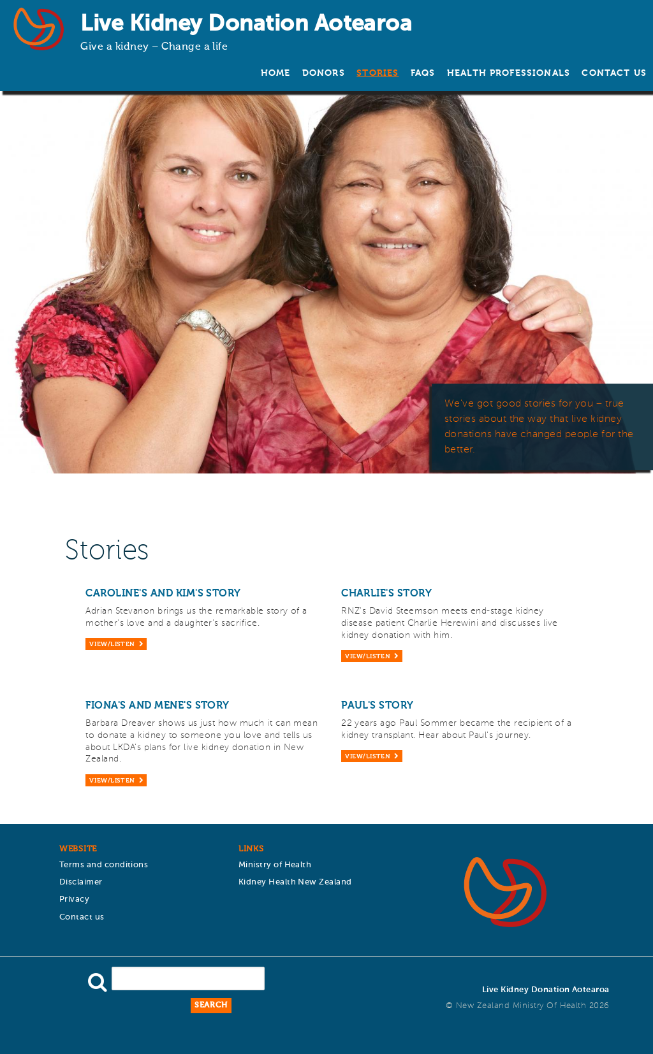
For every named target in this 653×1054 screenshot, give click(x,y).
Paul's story (377, 706)
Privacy (74, 899)
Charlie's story (386, 594)
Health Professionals (508, 73)
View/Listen (112, 644)
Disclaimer (81, 882)
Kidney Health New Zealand (295, 882)
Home (276, 73)
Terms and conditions (104, 865)
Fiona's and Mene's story (157, 706)
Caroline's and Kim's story (162, 594)
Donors (323, 73)
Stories (377, 73)
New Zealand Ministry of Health (521, 1006)
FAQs (423, 73)
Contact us (614, 73)
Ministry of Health (275, 865)
